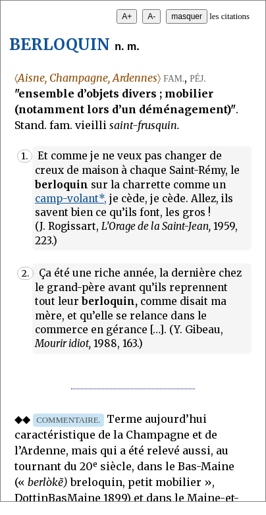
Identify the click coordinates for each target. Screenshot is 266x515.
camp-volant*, (71, 198)
